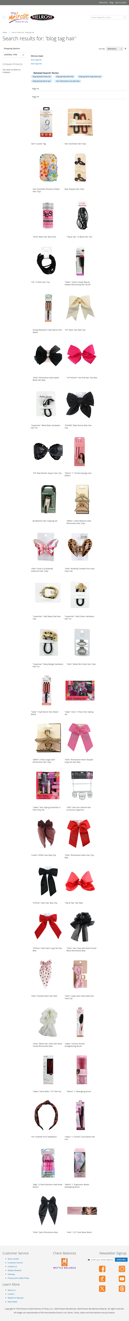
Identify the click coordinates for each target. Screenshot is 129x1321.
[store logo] (31, 17)
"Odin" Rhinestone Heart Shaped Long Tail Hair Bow (79, 760)
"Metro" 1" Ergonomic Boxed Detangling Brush (77, 1185)
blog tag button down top (42, 76)
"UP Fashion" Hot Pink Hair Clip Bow (82, 377)
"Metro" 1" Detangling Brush (79, 1091)
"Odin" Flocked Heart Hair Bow (44, 996)
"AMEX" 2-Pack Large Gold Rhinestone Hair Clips (44, 760)
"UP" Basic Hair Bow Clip (75, 330)
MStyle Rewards (14, 1270)
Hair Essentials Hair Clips (75, 143)
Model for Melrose (15, 1298)
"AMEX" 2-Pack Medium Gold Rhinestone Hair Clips (79, 522)
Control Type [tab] (10, 54)
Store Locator (120, 2)
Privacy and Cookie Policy (18, 1278)
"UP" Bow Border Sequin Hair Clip (47, 473)
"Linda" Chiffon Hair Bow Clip (43, 855)
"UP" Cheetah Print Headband (44, 1137)
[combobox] (108, 17)
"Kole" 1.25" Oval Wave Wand (79, 1232)
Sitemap (11, 1274)
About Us (12, 1290)
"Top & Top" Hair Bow (74, 903)
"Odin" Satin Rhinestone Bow (45, 1232)
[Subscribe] (121, 1260)
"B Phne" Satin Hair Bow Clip (45, 903)
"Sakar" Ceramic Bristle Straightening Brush (75, 1044)
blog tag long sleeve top (64, 76)
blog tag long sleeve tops (42, 81)
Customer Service (15, 1262)
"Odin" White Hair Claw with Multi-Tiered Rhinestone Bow (48, 1044)
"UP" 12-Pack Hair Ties (40, 282)
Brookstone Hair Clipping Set (45, 521)
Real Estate (12, 1301)
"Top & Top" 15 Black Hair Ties (79, 237)
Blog (111, 2)
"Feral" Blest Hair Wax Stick (44, 237)
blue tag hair (36, 60)
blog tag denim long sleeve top (90, 76)
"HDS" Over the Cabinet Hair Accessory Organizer (79, 808)
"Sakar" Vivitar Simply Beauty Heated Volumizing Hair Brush (78, 283)
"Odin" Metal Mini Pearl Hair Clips (81, 664)
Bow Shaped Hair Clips (74, 189)
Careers (11, 1294)
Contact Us (12, 1266)
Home (5, 32)
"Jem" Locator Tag (38, 143)
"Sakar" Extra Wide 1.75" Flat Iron (47, 1091)
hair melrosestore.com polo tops (68, 81)
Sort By (102, 48)
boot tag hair (36, 63)
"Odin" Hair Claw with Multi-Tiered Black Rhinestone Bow (81, 949)
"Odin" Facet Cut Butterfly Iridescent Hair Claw (42, 569)
